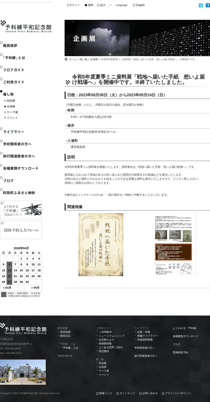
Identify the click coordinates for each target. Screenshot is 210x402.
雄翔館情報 (105, 343)
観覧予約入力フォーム (21, 230)
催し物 (21, 94)
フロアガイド (21, 70)
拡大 (102, 5)
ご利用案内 (105, 331)
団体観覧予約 (180, 352)
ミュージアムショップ (111, 335)
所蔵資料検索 (145, 339)
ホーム (73, 59)
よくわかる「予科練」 (185, 328)
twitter (201, 5)
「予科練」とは (21, 58)
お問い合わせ (150, 393)
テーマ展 (12, 112)
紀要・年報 (143, 331)
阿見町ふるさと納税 (21, 193)
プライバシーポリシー (178, 393)
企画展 (11, 106)
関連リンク (106, 393)
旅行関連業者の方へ (21, 156)
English (140, 5)
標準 (90, 5)
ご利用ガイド (21, 82)
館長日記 (65, 335)
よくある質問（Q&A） (112, 347)
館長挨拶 (21, 46)
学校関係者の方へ (21, 144)
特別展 (11, 100)
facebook (208, 5)
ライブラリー (21, 132)
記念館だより (106, 339)
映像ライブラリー (147, 335)
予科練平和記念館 (26, 27)
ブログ (21, 180)
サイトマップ (127, 393)
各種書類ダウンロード (21, 168)
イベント (12, 117)
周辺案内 (104, 351)
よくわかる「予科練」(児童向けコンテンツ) (21, 210)
